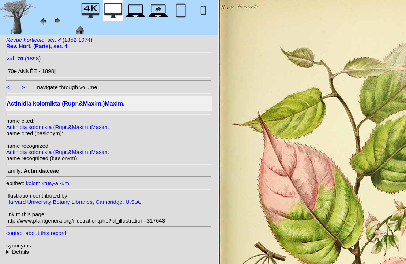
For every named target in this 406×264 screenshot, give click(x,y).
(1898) (23, 58)
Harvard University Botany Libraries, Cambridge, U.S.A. (73, 202)
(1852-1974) (49, 43)
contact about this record (36, 233)
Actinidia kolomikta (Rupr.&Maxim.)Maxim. (57, 127)
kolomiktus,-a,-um (47, 183)
